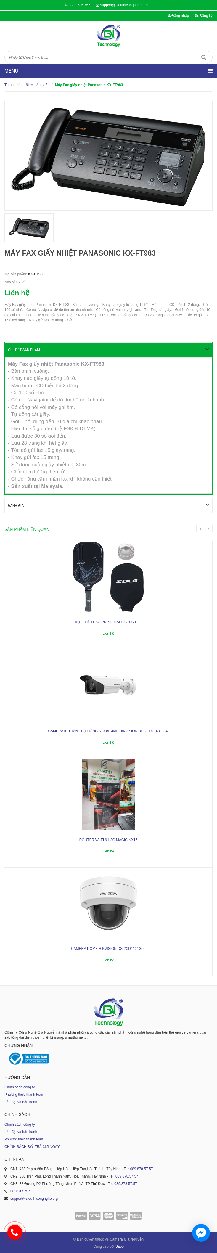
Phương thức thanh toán (23, 1094)
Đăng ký (204, 16)
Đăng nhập (178, 16)
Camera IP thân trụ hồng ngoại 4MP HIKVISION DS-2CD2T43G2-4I (108, 730)
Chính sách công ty (19, 1087)
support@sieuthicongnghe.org (124, 5)
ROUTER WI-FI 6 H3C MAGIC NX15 (108, 839)
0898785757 (20, 1190)
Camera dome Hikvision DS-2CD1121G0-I (108, 948)
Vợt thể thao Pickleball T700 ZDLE (108, 621)
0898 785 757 (79, 5)
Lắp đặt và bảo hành (20, 1101)
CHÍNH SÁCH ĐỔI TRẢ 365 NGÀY (32, 1146)
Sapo (119, 1246)
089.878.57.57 (141, 1168)
